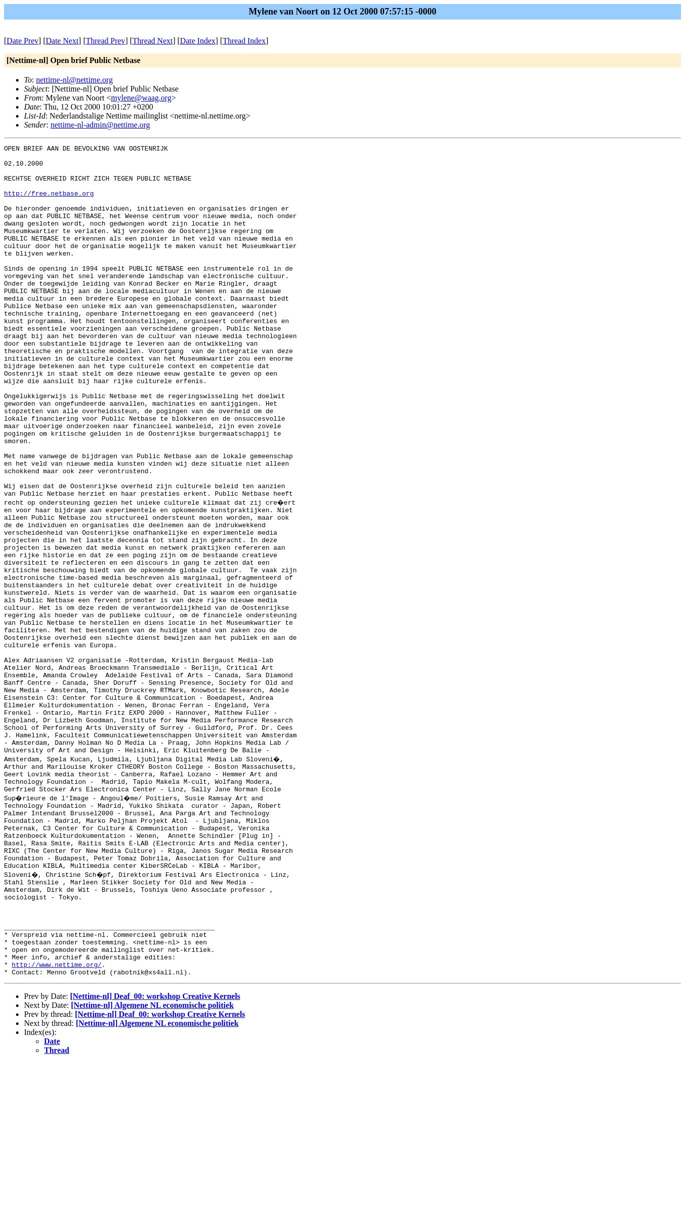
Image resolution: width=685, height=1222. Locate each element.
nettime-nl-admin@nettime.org (100, 125)
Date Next (62, 41)
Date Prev (23, 41)
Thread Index (244, 41)
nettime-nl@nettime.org (74, 80)
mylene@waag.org (141, 98)
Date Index (198, 41)
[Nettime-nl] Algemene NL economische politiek (152, 1164)
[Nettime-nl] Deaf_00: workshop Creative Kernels (155, 1155)
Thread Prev (105, 41)
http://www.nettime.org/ (57, 1121)
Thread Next (153, 41)
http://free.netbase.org (49, 203)
